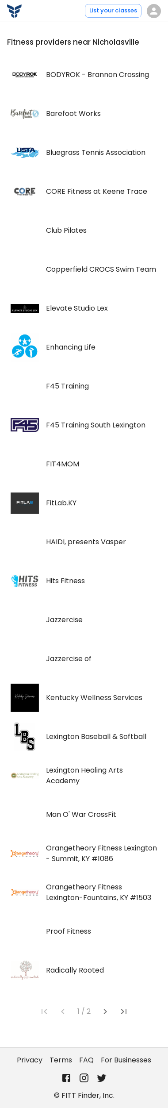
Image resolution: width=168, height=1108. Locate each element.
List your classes (113, 10)
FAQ (86, 1060)
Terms (61, 1060)
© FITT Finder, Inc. (84, 1095)
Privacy (29, 1060)
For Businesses (126, 1060)
